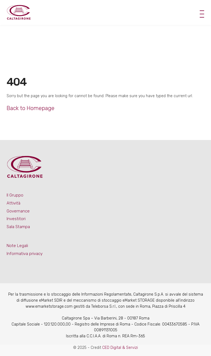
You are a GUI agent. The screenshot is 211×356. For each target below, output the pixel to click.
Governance (18, 211)
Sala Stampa (18, 226)
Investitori (16, 218)
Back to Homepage (30, 108)
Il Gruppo (15, 195)
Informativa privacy (25, 253)
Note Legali (17, 245)
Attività (13, 203)
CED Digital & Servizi (120, 347)
